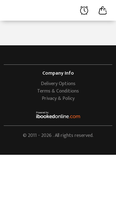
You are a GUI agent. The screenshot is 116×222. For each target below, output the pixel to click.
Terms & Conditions (58, 91)
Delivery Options (58, 84)
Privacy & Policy (58, 98)
